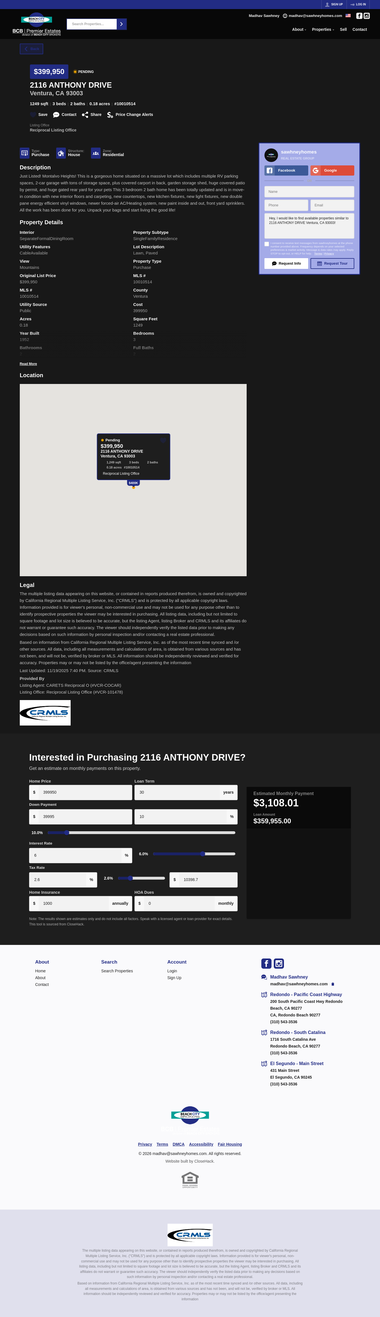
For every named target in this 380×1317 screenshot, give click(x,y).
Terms (318, 253)
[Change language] (348, 15)
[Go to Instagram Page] (367, 16)
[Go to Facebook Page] (359, 16)
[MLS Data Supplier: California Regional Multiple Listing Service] (190, 1228)
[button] (121, 24)
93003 (74, 93)
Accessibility (201, 1137)
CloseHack (204, 1154)
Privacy (329, 253)
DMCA (178, 1137)
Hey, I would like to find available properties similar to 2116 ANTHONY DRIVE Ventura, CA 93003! (309, 226)
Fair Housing (230, 1137)
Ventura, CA (47, 93)
